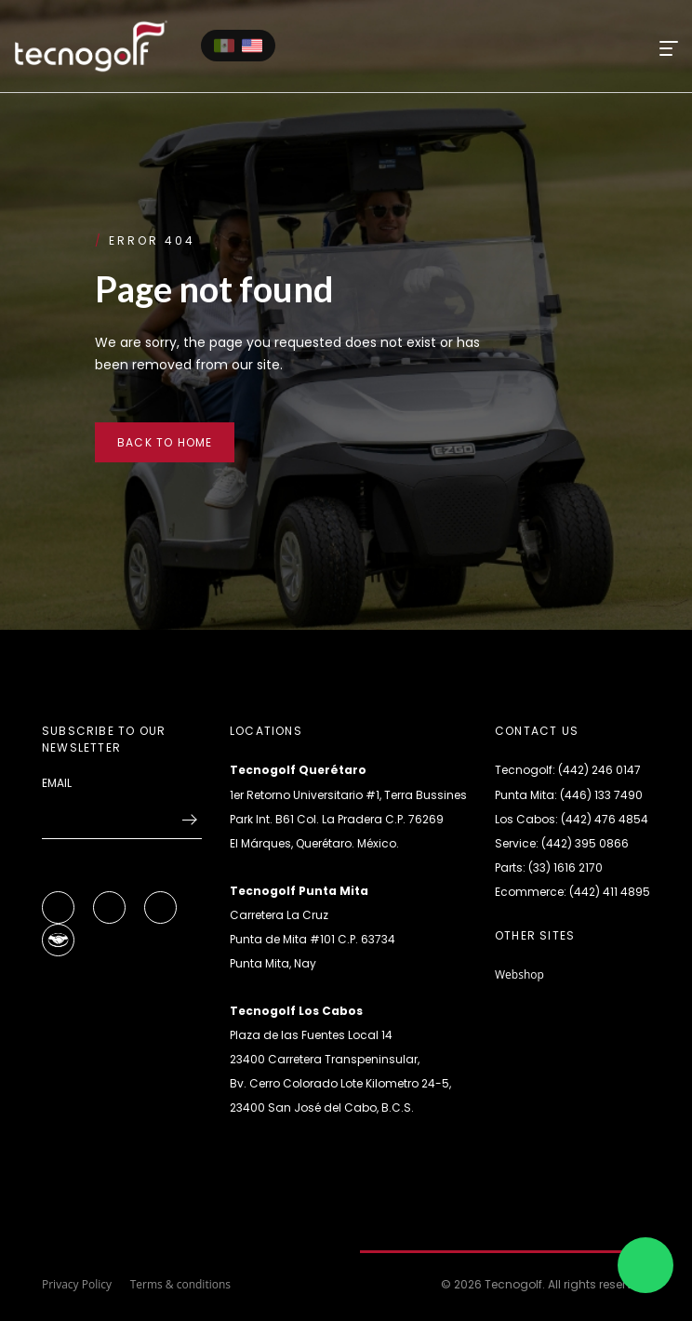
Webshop (519, 974)
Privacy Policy (77, 1284)
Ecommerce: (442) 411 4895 (572, 892)
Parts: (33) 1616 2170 (549, 867)
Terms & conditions (180, 1284)
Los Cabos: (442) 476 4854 (571, 819)
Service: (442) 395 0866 (562, 843)
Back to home (164, 442)
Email (57, 783)
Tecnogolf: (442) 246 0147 (568, 770)
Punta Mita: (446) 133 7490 (569, 795)
